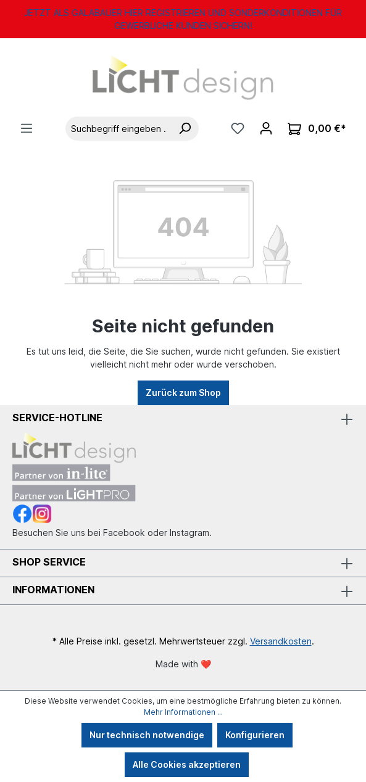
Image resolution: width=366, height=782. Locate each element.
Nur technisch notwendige (146, 735)
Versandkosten (281, 641)
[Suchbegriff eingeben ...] (118, 129)
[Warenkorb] (317, 129)
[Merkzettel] (237, 128)
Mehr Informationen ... (183, 712)
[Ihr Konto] (266, 128)
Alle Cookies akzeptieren (187, 764)
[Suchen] (184, 129)
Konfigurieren (255, 735)
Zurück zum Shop (183, 392)
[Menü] (26, 128)
